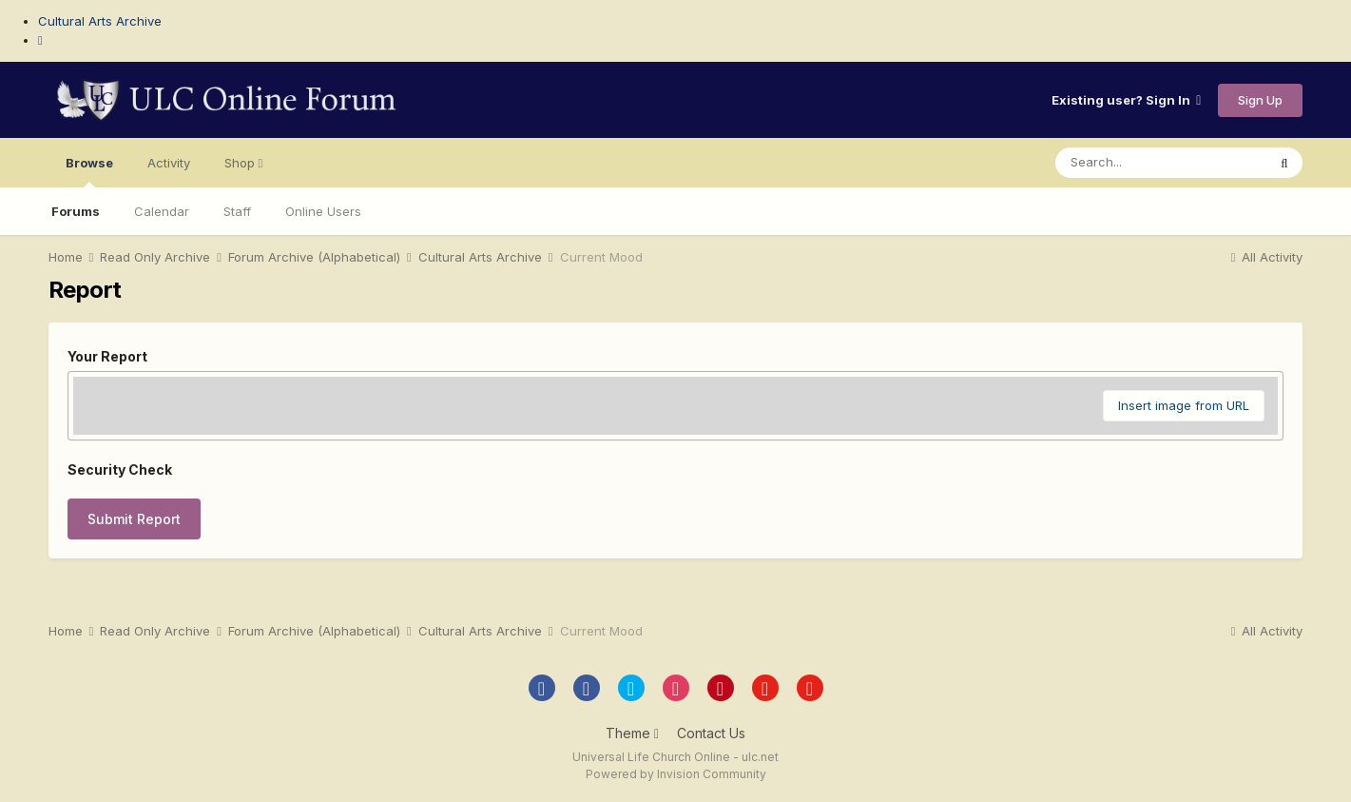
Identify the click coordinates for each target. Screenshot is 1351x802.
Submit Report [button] (134, 519)
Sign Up (1260, 100)
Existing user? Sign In (1126, 100)
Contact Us (711, 733)
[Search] (1160, 162)
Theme (632, 733)
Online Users (323, 211)
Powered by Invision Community (676, 774)
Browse (89, 171)
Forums (75, 211)
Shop (243, 162)
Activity (168, 162)
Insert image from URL (1183, 405)
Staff (237, 211)
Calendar (161, 211)
